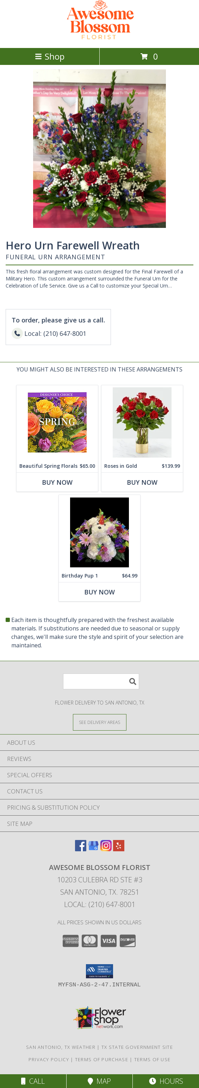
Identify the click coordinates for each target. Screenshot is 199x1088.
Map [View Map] (99, 1081)
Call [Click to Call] (33, 1081)
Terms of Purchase (101, 1059)
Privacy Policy (49, 1059)
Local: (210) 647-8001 (99, 904)
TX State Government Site (137, 1047)
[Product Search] (101, 681)
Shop (49, 56)
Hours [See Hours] (166, 1081)
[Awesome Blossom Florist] (99, 37)
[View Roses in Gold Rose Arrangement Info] (142, 422)
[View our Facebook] (80, 849)
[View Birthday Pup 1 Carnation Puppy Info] (99, 532)
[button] (99, 971)
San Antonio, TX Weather (60, 1047)
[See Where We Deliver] (99, 722)
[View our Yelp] (118, 849)
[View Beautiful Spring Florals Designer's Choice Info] (57, 422)
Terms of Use (152, 1059)
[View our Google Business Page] (93, 849)
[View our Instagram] (106, 849)
